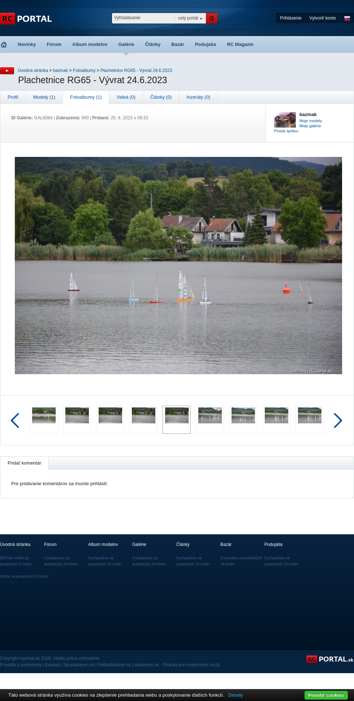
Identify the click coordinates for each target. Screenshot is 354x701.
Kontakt (52, 664)
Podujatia (205, 44)
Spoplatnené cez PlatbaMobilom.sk (97, 664)
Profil (13, 97)
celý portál (188, 18)
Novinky (27, 44)
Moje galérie (310, 126)
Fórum (54, 44)
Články (153, 44)
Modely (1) (44, 97)
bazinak (60, 70)
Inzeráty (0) (198, 97)
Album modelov (90, 44)
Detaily (235, 695)
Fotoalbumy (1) (86, 97)
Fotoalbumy (84, 70)
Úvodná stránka (33, 70)
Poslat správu (286, 131)
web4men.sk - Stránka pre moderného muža (177, 664)
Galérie (126, 44)
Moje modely (310, 121)
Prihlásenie (290, 18)
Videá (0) (125, 97)
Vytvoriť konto (323, 18)
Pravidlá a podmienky (21, 664)
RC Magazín (240, 44)
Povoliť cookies (326, 695)
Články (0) (161, 97)
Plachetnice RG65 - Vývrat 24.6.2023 (136, 70)
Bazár (177, 44)
